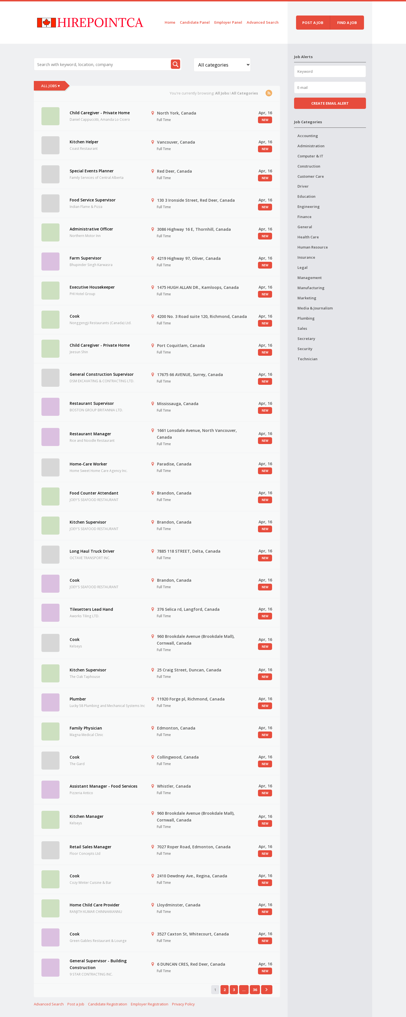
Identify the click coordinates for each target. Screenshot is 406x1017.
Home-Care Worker (88, 464)
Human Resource (312, 247)
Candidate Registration (107, 1004)
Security (304, 348)
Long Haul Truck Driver (92, 551)
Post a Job (75, 1004)
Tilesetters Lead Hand (91, 609)
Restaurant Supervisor (92, 403)
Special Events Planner (92, 170)
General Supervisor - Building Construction (98, 964)
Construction (308, 166)
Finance (304, 216)
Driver (303, 186)
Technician (307, 358)
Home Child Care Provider (95, 905)
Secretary (306, 338)
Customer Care (310, 176)
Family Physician (86, 728)
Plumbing (306, 318)
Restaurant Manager (90, 433)
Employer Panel (228, 22)
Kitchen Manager (86, 816)
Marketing (306, 297)
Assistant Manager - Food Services (103, 786)
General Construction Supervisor (102, 374)
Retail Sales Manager (90, 846)
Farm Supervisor (86, 258)
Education (306, 196)
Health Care (308, 237)
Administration (311, 145)
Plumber (78, 699)
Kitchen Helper (84, 141)
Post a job (312, 22)
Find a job (347, 22)
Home (170, 22)
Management (309, 277)
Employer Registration (149, 1004)
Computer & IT (310, 156)
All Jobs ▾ (50, 85)
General (304, 226)
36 (255, 989)
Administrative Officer (91, 229)
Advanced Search (263, 22)
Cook (75, 316)
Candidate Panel (195, 22)
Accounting (307, 135)
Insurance (306, 257)
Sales (302, 328)
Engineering (308, 206)
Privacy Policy (183, 1004)
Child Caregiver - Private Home (100, 112)
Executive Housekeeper (92, 287)
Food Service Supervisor (93, 200)
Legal (302, 267)
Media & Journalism (315, 308)
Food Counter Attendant (94, 493)
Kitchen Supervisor (88, 522)
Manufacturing (311, 287)
